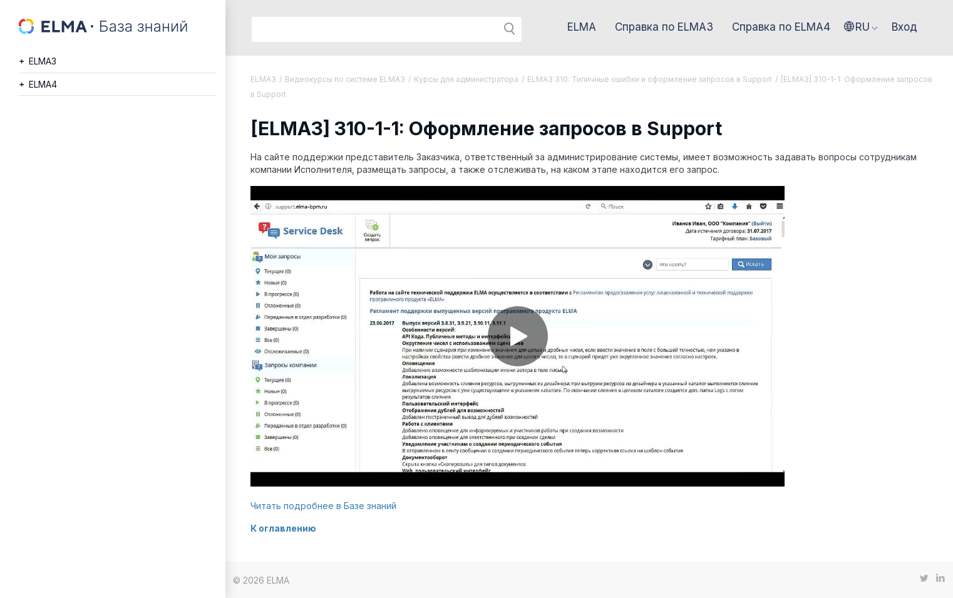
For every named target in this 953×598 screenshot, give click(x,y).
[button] (861, 27)
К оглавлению (283, 528)
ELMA (581, 27)
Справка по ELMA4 (781, 27)
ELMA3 (42, 61)
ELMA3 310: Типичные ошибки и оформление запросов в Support (649, 79)
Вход (904, 27)
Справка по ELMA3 (664, 27)
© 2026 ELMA (261, 580)
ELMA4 (43, 84)
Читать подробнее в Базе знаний (323, 505)
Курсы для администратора (466, 79)
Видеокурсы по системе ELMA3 (345, 79)
